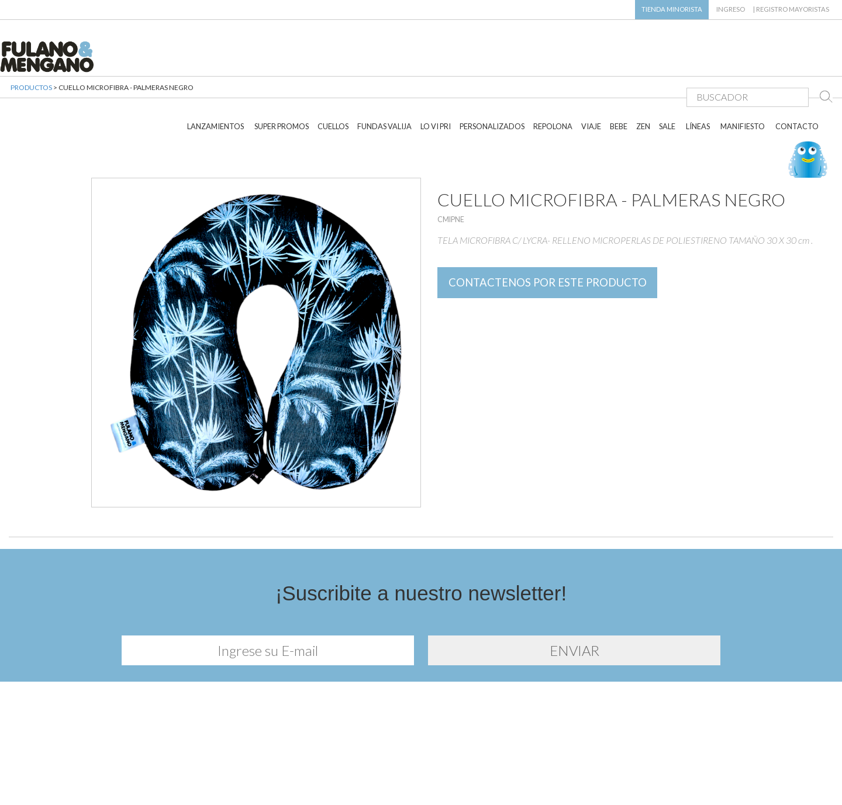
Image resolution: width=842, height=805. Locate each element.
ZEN (643, 92)
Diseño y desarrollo (421, 780)
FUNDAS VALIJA (384, 92)
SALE (667, 92)
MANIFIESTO (742, 92)
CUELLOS (333, 92)
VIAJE (591, 92)
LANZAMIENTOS (215, 92)
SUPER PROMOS (281, 92)
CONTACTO (797, 92)
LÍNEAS (698, 92)
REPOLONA (552, 92)
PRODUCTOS (31, 99)
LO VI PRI (435, 92)
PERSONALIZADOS (492, 92)
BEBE (618, 92)
